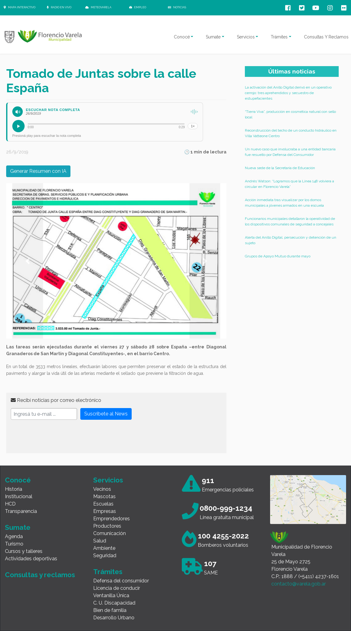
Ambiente (104, 548)
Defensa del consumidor (121, 581)
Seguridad (104, 555)
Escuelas (103, 504)
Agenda (14, 536)
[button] (27, 261)
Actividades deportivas (31, 559)
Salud (99, 541)
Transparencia (21, 511)
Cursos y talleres (23, 551)
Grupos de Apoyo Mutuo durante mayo (277, 256)
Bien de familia (109, 610)
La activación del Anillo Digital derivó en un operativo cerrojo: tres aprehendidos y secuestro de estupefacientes (288, 93)
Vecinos (102, 489)
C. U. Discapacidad (114, 603)
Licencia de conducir (116, 588)
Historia (13, 489)
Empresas (104, 511)
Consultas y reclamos (40, 575)
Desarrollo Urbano (113, 618)
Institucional (18, 496)
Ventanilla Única (111, 595)
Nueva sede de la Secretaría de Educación (280, 168)
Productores (107, 526)
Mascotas (104, 496)
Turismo (14, 544)
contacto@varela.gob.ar (298, 584)
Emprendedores (111, 519)
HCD (10, 504)
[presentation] (57, 437)
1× (193, 126)
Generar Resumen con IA (38, 171)
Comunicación (109, 533)
